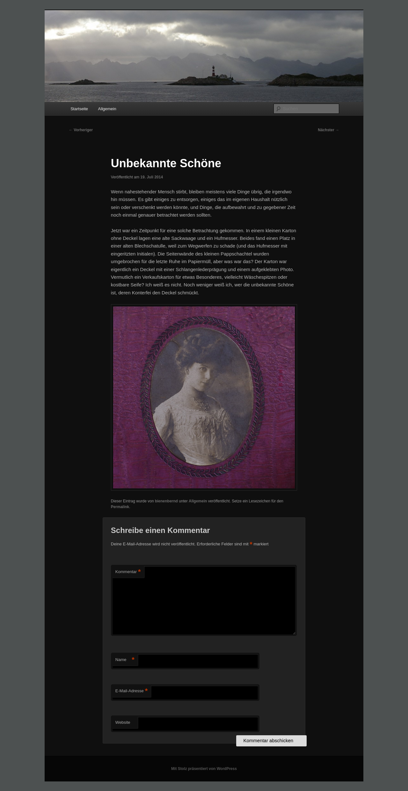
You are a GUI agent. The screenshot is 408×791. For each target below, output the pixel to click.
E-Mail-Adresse (131, 691)
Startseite (79, 108)
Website (122, 722)
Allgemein (107, 108)
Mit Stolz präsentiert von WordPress (204, 768)
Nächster (328, 130)
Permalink (120, 507)
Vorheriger (81, 130)
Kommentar (128, 572)
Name (125, 660)
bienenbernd (166, 501)
